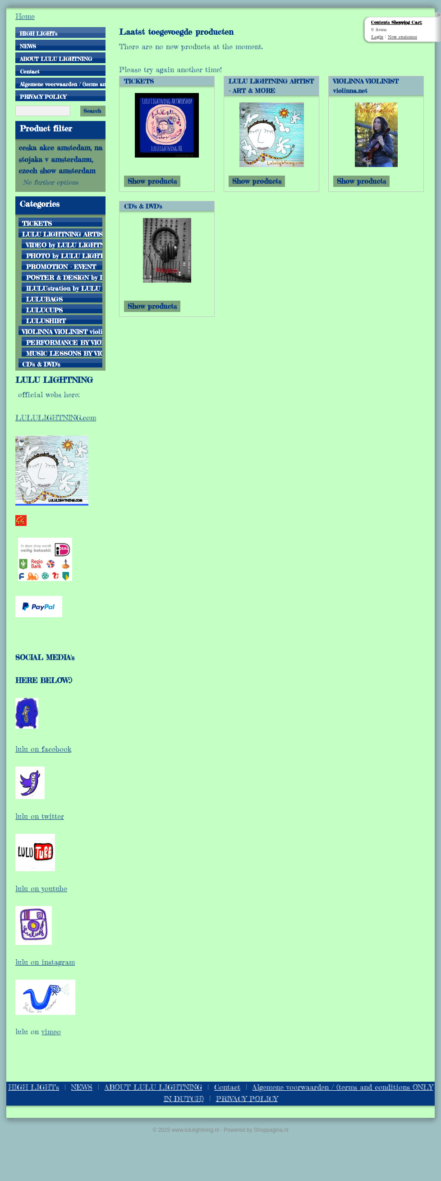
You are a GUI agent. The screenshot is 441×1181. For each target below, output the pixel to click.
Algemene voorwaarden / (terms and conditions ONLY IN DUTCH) (63, 84)
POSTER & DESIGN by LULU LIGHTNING (64, 277)
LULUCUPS (44, 309)
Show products (152, 181)
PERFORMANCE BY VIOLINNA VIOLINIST (64, 342)
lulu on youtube (41, 888)
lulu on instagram (45, 962)
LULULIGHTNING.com (55, 417)
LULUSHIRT (46, 320)
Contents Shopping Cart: (396, 22)
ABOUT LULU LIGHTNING (56, 59)
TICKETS (37, 223)
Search (92, 110)
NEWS (28, 46)
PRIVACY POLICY (43, 96)
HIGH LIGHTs (38, 33)
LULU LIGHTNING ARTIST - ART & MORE (62, 233)
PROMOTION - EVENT (61, 266)
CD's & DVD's (41, 363)
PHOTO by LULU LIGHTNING (64, 255)
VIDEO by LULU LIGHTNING (64, 244)
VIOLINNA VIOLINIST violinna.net (62, 331)
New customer (402, 36)
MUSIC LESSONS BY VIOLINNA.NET (64, 353)
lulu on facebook (43, 748)
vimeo (51, 1031)
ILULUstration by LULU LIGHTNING (64, 288)
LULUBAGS (44, 298)
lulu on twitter (39, 816)
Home (25, 16)
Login (377, 36)
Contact (29, 71)
